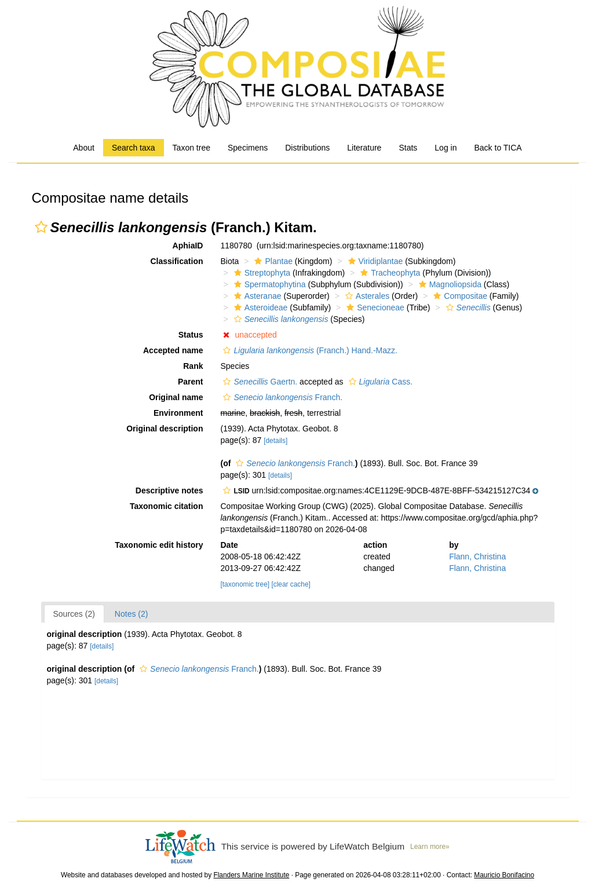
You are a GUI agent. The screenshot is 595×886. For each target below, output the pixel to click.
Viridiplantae (374, 261)
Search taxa (133, 147)
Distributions (307, 147)
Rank (193, 366)
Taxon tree (191, 147)
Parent (190, 381)
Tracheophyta (388, 272)
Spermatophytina (268, 284)
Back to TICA (497, 147)
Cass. (379, 381)
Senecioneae (374, 307)
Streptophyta (260, 272)
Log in (446, 147)
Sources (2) (74, 613)
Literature (364, 147)
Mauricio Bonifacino (504, 875)
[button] (41, 227)
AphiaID (188, 245)
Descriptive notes (169, 490)
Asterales (365, 296)
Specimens (248, 147)
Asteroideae (259, 307)
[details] (275, 441)
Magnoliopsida (448, 284)
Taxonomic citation (166, 506)
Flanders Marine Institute (251, 875)
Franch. (281, 397)
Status (190, 334)
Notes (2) (131, 613)
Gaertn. (258, 381)
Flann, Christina (477, 556)
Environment (178, 413)
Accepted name (173, 350)
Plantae (271, 261)
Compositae (458, 296)
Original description (164, 428)
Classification (176, 261)
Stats (408, 147)
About (83, 147)
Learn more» (430, 847)
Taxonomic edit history (159, 545)
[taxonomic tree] (244, 584)
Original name (176, 397)
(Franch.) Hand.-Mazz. (308, 350)
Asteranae (256, 296)
